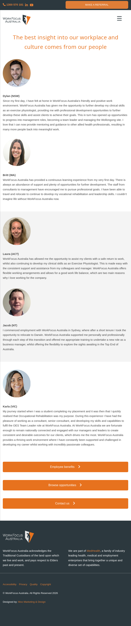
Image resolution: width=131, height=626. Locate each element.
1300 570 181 (13, 4)
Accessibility (10, 584)
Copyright (45, 584)
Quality (34, 584)
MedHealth (93, 550)
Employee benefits (65, 466)
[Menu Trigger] (119, 18)
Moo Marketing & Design (32, 601)
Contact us (65, 503)
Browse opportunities (65, 485)
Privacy (23, 584)
